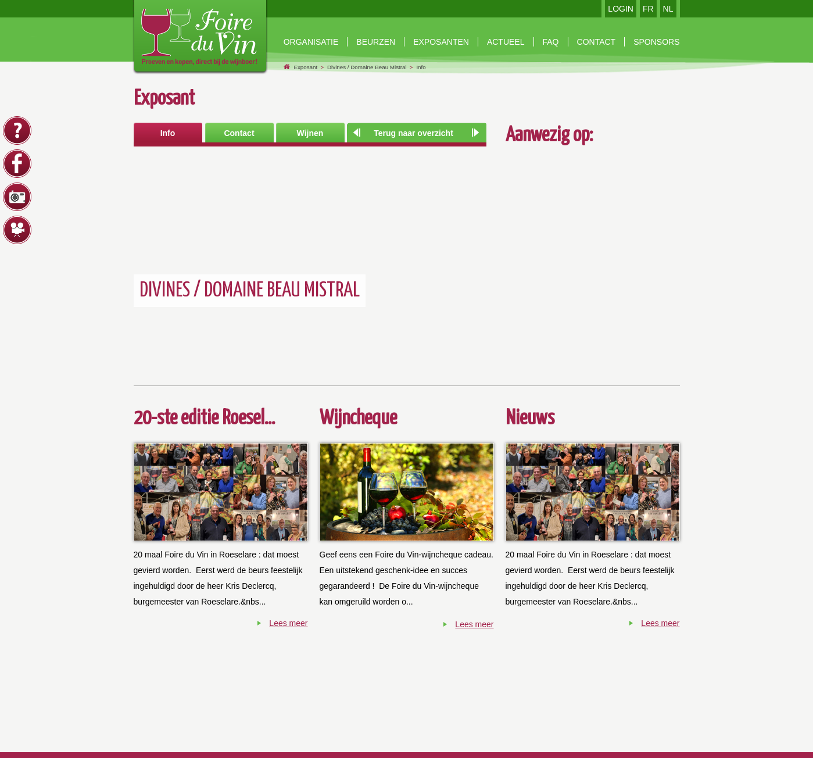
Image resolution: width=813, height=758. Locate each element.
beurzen (375, 42)
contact (596, 42)
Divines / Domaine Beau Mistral (367, 67)
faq (551, 42)
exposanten (441, 42)
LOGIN (620, 8)
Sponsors (656, 42)
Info (420, 67)
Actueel (506, 42)
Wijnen (310, 133)
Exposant (305, 67)
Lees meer (288, 623)
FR (648, 8)
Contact (239, 133)
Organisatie (311, 42)
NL (668, 8)
